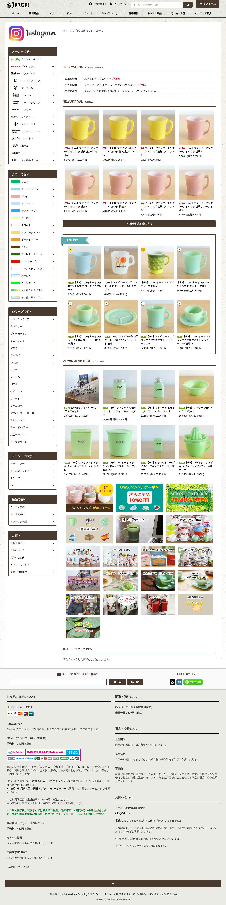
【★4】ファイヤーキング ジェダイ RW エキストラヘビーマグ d (157, 340)
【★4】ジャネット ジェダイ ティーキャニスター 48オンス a (81, 466)
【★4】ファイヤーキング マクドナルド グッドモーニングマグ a (120, 286)
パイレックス (28, 66)
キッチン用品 (154, 13)
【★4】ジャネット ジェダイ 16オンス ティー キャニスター (119, 411)
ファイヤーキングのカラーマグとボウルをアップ (115, 84)
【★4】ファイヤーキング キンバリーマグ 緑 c (157, 284)
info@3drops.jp (123, 813)
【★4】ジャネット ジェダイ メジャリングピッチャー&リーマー (196, 466)
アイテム (207, 3)
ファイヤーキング (30, 59)
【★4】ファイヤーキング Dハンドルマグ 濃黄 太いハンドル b (158, 152)
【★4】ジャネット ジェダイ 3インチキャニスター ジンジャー (158, 466)
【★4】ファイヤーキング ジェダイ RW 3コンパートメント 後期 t (121, 340)
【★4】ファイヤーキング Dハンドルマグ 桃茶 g (196, 150)
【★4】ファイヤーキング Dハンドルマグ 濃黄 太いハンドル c (119, 152)
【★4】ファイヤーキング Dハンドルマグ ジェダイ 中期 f (193, 284)
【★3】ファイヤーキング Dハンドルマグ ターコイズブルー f (84, 286)
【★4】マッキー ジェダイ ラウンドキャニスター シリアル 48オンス (119, 466)
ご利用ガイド (54, 894)
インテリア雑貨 (203, 13)
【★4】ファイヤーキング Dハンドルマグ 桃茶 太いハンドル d (158, 206)
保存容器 (133, 13)
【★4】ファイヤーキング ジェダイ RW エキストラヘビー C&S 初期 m (193, 340)
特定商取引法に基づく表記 (130, 894)
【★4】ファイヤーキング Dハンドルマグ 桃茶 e (119, 205)
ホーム (15, 13)
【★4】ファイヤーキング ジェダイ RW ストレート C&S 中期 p (84, 340)
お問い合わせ (154, 894)
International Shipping (75, 894)
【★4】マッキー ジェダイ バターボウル (196, 410)
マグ (51, 13)
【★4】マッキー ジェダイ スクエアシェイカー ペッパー (158, 410)
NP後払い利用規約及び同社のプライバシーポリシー (36, 788)
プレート (88, 13)
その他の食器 (178, 13)
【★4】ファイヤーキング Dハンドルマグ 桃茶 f (81, 205)
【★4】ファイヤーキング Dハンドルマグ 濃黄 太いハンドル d (81, 152)
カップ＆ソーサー (110, 13)
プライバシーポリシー (102, 894)
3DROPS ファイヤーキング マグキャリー (80, 410)
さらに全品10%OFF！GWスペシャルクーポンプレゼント (120, 91)
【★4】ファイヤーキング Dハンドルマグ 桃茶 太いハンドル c (196, 206)
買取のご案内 (171, 894)
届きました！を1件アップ (102, 78)
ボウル (69, 13)
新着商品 (34, 13)
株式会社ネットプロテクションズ (51, 781)
